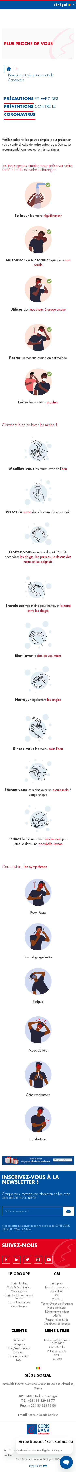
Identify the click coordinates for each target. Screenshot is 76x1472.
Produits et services (57, 1287)
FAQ (19, 1360)
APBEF (57, 1355)
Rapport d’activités (57, 1319)
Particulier (19, 1340)
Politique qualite (57, 1351)
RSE (57, 1295)
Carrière (57, 1299)
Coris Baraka (57, 1347)
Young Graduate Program (57, 1303)
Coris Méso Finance (19, 1287)
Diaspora (19, 1352)
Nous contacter (56, 1307)
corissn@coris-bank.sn (43, 1415)
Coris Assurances (19, 1302)
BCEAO (57, 1359)
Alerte (57, 1315)
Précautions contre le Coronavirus (57, 1341)
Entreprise (57, 1283)
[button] (61, 5)
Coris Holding (19, 1283)
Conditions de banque (57, 1324)
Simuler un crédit (19, 1356)
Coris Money (19, 1291)
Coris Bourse (19, 1306)
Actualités (57, 1291)
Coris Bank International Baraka (19, 1297)
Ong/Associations (19, 1348)
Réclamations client (57, 1311)
